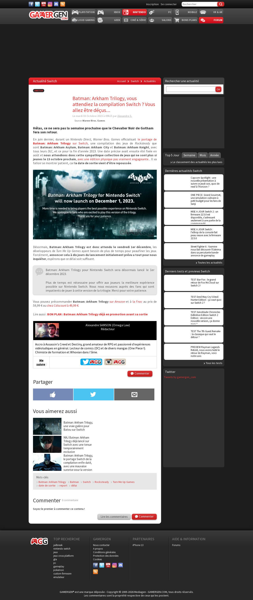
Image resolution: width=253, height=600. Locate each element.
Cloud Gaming (85, 20)
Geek (117, 20)
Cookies (97, 559)
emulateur (58, 577)
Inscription (152, 4)
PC (169, 12)
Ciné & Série (138, 20)
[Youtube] (43, 4)
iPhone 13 (138, 545)
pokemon (58, 570)
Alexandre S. (124, 116)
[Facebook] (31, 4)
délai (74, 485)
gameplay (58, 566)
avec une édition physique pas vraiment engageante (112, 159)
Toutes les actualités (210, 262)
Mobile (192, 12)
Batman (74, 482)
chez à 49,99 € (62, 305)
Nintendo (139, 12)
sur (117, 301)
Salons (166, 20)
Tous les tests (214, 363)
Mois (203, 155)
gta (55, 559)
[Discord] (56, 4)
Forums (176, 545)
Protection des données (105, 555)
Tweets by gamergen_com (180, 377)
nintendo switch (61, 548)
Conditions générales (104, 552)
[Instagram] (50, 4)
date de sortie (47, 485)
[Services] (62, 4)
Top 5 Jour (172, 155)
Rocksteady (102, 482)
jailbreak (57, 545)
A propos (98, 548)
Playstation (86, 12)
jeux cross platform (63, 555)
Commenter (142, 373)
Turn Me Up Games (124, 482)
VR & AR (217, 12)
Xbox (117, 12)
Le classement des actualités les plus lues (197, 162)
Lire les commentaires (114, 516)
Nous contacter (101, 545)
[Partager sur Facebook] (53, 395)
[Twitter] (37, 4)
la (137, 301)
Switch (38, 90)
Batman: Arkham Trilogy (52, 482)
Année (214, 155)
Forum (218, 20)
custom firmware (62, 573)
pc (54, 563)
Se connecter (169, 4)
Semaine (189, 155)
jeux (55, 552)
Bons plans (189, 20)
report (63, 485)
